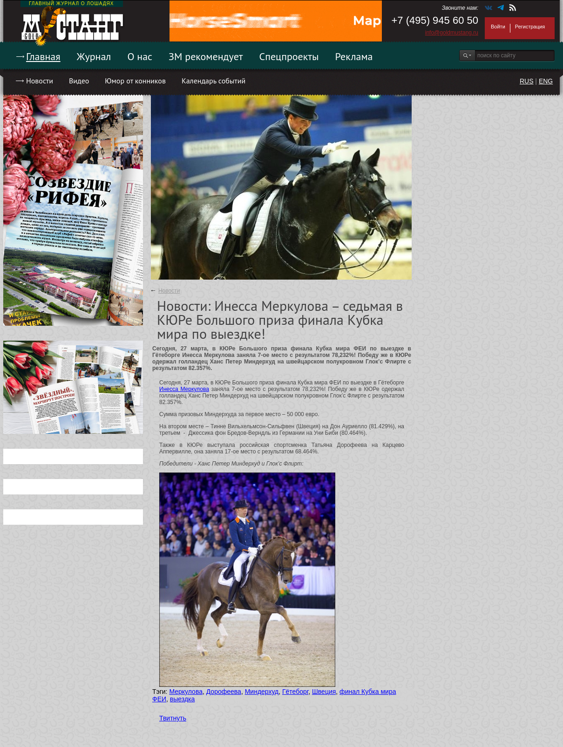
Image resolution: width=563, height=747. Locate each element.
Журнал (94, 56)
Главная (43, 56)
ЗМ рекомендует (206, 56)
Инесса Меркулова (184, 389)
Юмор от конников (135, 80)
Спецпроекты (289, 56)
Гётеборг (295, 691)
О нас (139, 56)
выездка (182, 699)
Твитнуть (172, 718)
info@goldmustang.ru (451, 32)
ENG (546, 81)
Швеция (324, 691)
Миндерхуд (262, 691)
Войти (498, 26)
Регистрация (530, 26)
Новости (39, 80)
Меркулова (186, 691)
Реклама (354, 56)
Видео (79, 80)
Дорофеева (223, 691)
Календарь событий (213, 80)
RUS (527, 81)
